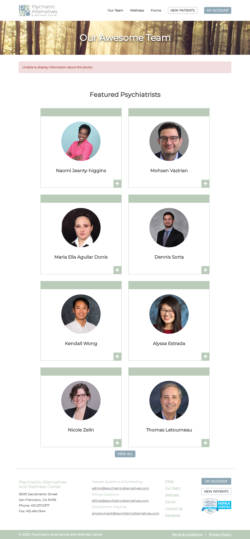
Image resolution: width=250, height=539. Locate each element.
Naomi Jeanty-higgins (81, 170)
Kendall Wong (81, 343)
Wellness (137, 10)
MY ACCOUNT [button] (216, 481)
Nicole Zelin (81, 430)
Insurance (172, 515)
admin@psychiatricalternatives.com (120, 488)
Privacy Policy (220, 534)
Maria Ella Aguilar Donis (81, 257)
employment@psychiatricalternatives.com (125, 513)
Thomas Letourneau (169, 430)
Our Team (115, 10)
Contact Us (174, 508)
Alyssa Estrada (169, 343)
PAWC (38, 10)
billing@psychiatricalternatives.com (120, 501)
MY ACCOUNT (218, 10)
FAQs (169, 481)
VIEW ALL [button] (125, 454)
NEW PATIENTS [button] (216, 491)
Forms (156, 10)
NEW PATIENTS (182, 10)
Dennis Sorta (169, 257)
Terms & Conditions (187, 534)
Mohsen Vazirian (169, 170)
